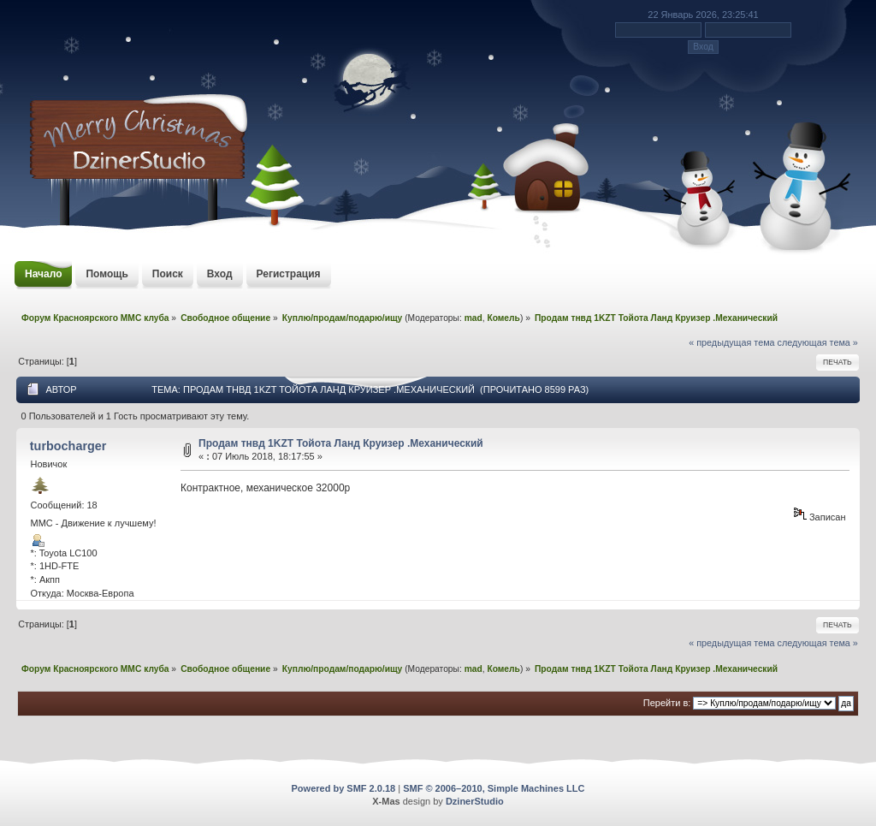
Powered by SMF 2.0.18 (344, 788)
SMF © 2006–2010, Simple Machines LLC (493, 788)
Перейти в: (667, 703)
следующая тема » (818, 342)
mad (473, 318)
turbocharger (68, 446)
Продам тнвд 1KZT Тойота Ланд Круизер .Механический (340, 443)
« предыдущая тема (731, 342)
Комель (503, 318)
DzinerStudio (475, 801)
